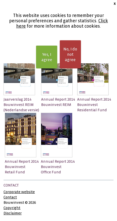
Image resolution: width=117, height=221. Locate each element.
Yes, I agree (46, 57)
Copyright (12, 208)
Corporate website (19, 192)
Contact (10, 197)
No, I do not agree (70, 54)
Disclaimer (13, 213)
